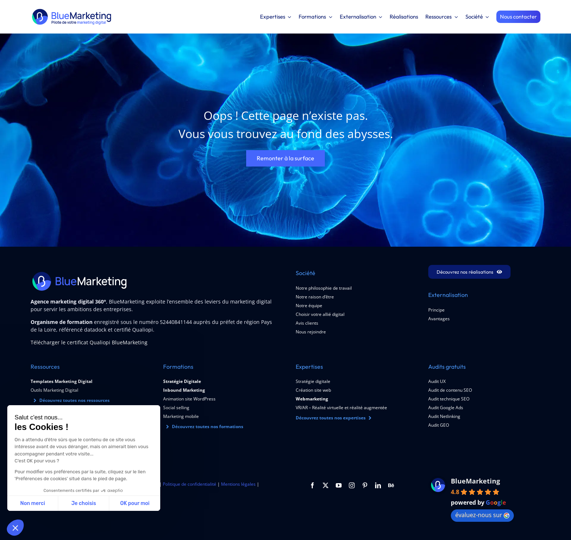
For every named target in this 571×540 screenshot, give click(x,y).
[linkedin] (378, 485)
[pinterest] (365, 485)
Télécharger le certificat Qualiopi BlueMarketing (89, 342)
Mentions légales (238, 484)
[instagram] (352, 485)
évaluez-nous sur (482, 515)
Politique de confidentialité (189, 484)
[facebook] (312, 485)
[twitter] (325, 485)
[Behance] (391, 485)
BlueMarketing (475, 481)
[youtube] (339, 485)
